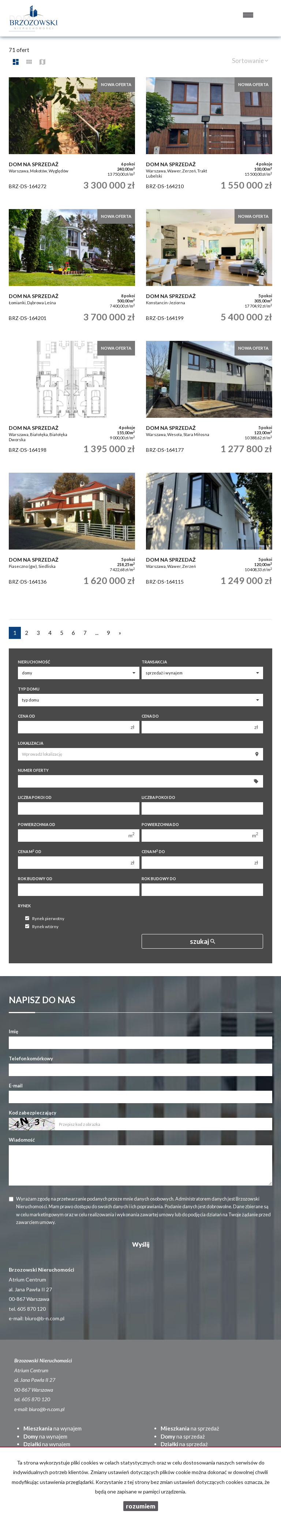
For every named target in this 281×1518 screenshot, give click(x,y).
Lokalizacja (30, 743)
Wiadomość (22, 1140)
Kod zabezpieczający (32, 1113)
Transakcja (154, 662)
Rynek (24, 906)
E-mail (16, 1086)
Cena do (150, 716)
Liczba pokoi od (35, 797)
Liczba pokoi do (158, 797)
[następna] (119, 633)
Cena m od (29, 851)
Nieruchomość (34, 662)
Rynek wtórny (42, 926)
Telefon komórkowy (31, 1058)
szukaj (202, 941)
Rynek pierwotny (44, 918)
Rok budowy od (35, 879)
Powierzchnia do (160, 824)
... (96, 632)
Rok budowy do (159, 879)
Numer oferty (33, 770)
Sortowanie (250, 60)
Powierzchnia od (36, 824)
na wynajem (52, 1428)
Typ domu (29, 689)
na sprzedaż (190, 1428)
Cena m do (153, 851)
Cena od (26, 716)
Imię (13, 1031)
